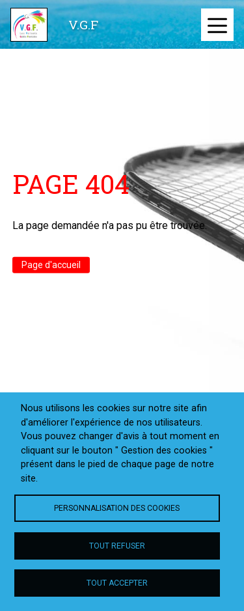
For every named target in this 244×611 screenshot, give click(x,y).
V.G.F (83, 24)
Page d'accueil (51, 265)
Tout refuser (117, 545)
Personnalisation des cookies (117, 508)
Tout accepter (117, 583)
